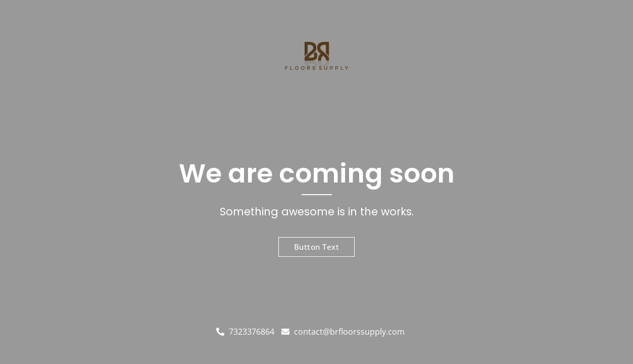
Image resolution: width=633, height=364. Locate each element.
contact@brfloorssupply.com (343, 331)
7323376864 (245, 331)
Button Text (316, 247)
